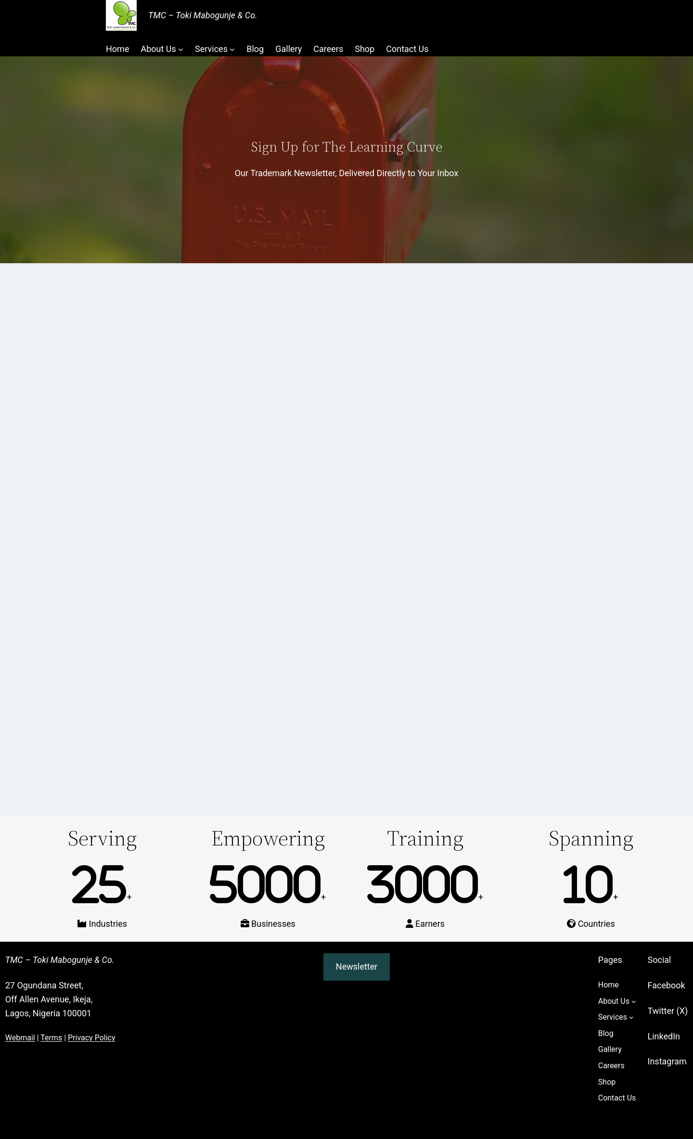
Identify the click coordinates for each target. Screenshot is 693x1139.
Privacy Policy (92, 1037)
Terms (51, 1037)
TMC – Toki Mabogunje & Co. (202, 15)
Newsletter (357, 966)
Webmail (20, 1037)
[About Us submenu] (180, 49)
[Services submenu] (232, 49)
